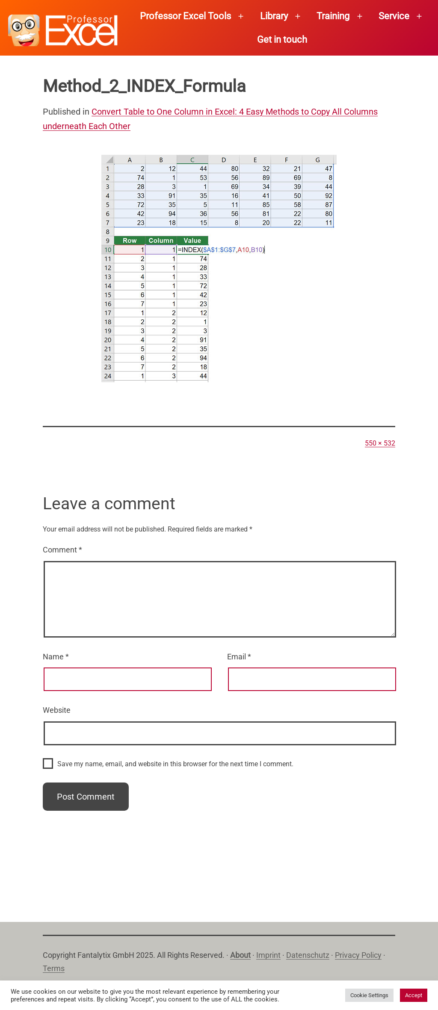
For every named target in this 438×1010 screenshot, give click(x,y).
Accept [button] (413, 995)
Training (333, 16)
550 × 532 (380, 443)
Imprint (268, 955)
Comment (62, 549)
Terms (54, 968)
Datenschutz (307, 955)
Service (394, 16)
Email (239, 656)
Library (274, 16)
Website (57, 710)
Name (56, 656)
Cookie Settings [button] (369, 995)
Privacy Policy (358, 955)
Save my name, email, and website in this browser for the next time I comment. (175, 764)
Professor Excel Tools (185, 16)
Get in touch (282, 39)
